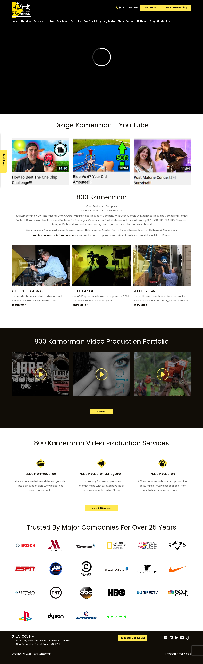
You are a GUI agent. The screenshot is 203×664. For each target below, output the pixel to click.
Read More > (19, 304)
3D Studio (141, 21)
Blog (152, 21)
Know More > (80, 304)
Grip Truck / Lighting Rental (99, 21)
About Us (26, 21)
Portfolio (76, 21)
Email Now (150, 7)
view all (101, 411)
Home (15, 21)
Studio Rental (126, 21)
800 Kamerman (42, 653)
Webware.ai (185, 653)
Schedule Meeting (176, 7)
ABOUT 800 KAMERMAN (27, 291)
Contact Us (164, 21)
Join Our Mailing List (133, 638)
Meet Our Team (59, 21)
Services (39, 21)
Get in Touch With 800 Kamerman (54, 235)
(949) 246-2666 (128, 7)
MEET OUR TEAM (144, 291)
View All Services (101, 508)
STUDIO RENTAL (82, 291)
